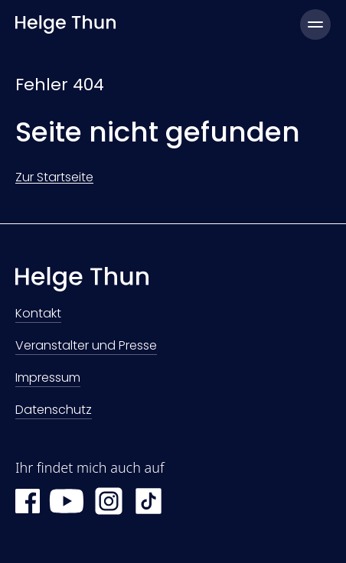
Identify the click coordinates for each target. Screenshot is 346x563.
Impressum (47, 379)
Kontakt (38, 315)
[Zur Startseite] (173, 283)
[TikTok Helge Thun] (148, 501)
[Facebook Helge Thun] (27, 501)
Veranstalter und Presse (86, 347)
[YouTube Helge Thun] (66, 501)
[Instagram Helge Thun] (108, 501)
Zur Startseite (54, 177)
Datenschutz (53, 411)
